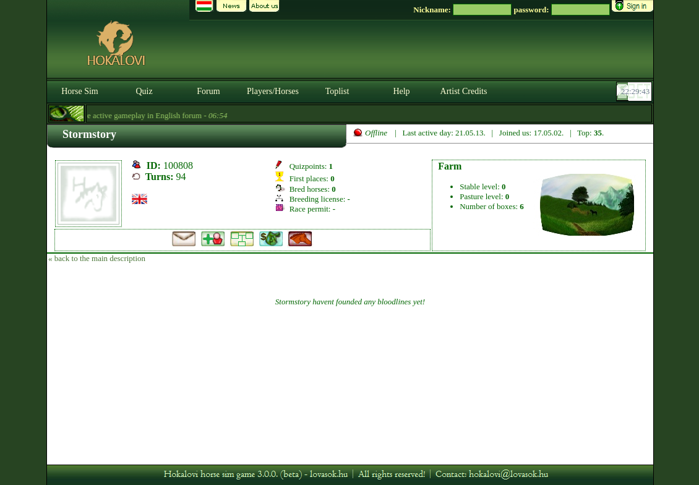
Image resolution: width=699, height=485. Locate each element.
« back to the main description (96, 258)
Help (401, 91)
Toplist (337, 91)
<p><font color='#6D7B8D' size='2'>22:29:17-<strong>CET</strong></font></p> (635, 91)
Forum (208, 91)
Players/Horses (273, 91)
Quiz (143, 91)
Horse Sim (79, 91)
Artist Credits (463, 91)
